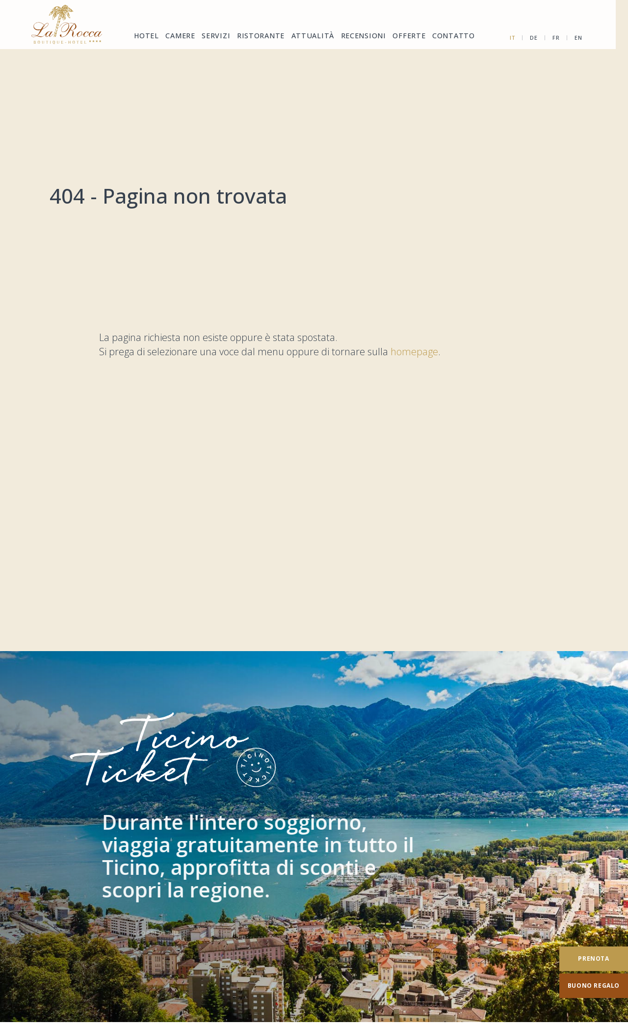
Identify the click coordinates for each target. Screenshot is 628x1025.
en (592, 37)
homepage (414, 351)
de (547, 37)
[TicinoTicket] (314, 837)
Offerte (397, 36)
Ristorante (257, 36)
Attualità (306, 36)
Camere (179, 36)
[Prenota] (587, 958)
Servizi (214, 36)
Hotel (145, 36)
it (526, 37)
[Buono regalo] (587, 985)
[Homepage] (67, 24)
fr (570, 37)
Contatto (439, 36)
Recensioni (353, 36)
